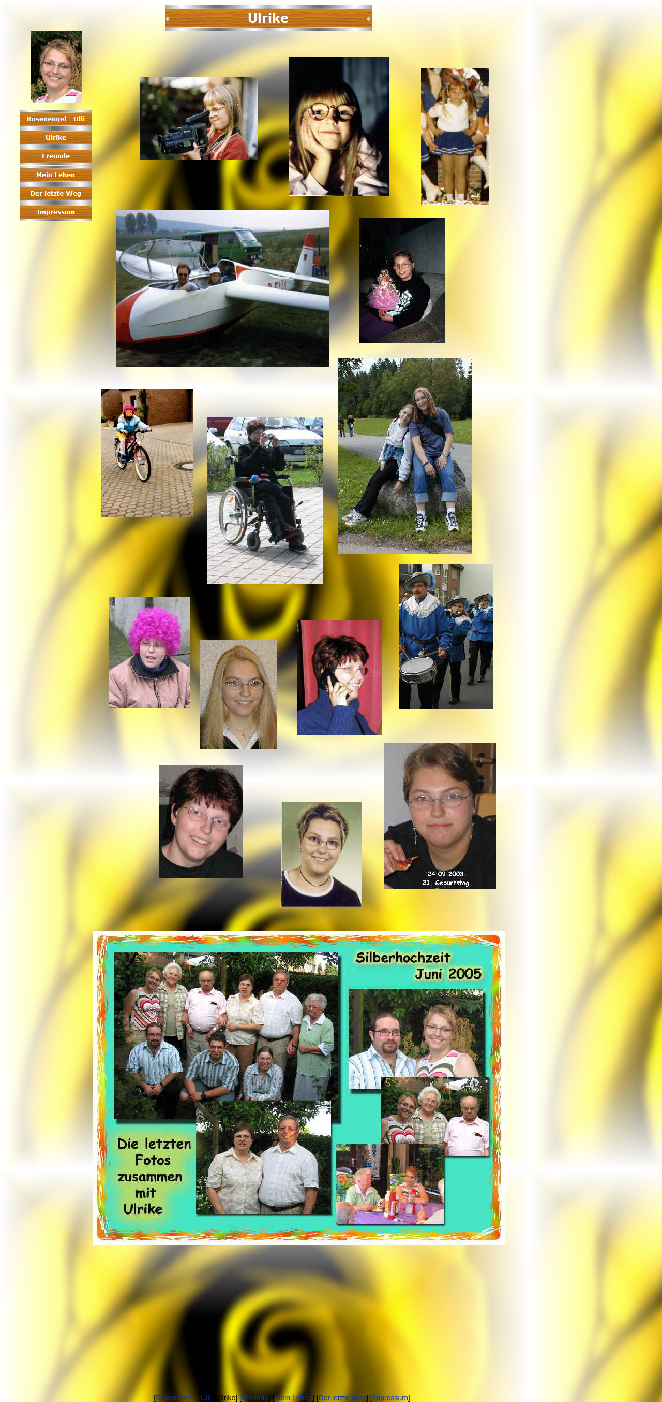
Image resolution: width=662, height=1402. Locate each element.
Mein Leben (293, 1398)
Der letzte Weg (342, 1398)
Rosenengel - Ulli (183, 1398)
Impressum (390, 1398)
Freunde (255, 1398)
